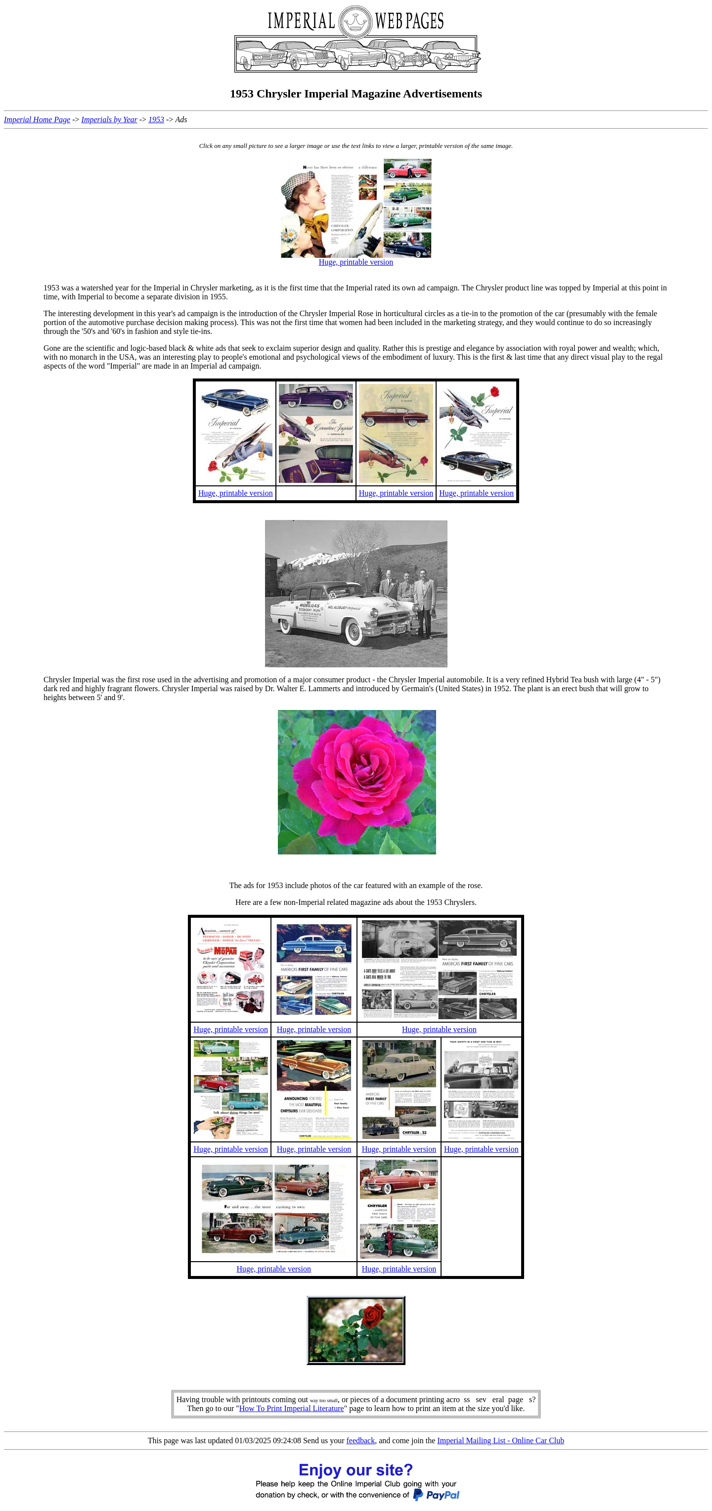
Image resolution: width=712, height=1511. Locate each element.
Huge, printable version (356, 262)
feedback (360, 1440)
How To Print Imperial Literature (291, 1408)
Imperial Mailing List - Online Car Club (500, 1440)
